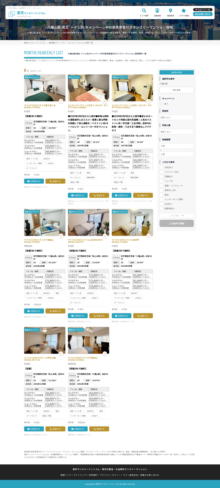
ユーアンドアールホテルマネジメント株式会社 (88, 202)
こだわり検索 (183, 15)
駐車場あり (170, 208)
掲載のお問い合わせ (149, 475)
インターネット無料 (174, 199)
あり (166, 103)
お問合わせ (35, 181)
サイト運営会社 (130, 475)
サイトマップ (80, 475)
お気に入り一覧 (204, 9)
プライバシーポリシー (110, 475)
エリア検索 (144, 15)
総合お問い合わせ (202, 14)
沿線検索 (157, 15)
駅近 (167, 194)
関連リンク (66, 475)
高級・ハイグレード (174, 185)
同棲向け (169, 176)
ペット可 (169, 181)
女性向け (169, 167)
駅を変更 (176, 90)
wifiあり (168, 203)
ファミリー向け (172, 171)
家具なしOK (170, 190)
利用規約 (93, 475)
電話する (57, 181)
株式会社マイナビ (40, 187)
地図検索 (170, 15)
